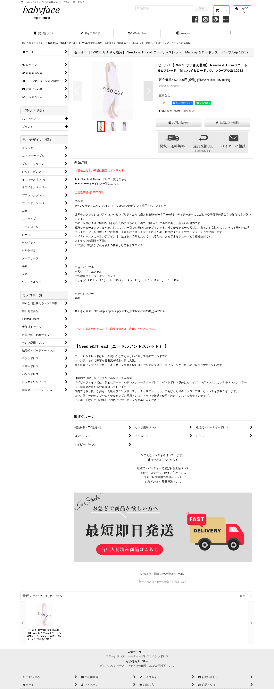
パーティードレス (138, 656)
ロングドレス (160, 656)
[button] (230, 33)
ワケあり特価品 (136, 665)
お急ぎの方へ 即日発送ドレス (163, 481)
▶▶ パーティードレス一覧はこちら (97, 183)
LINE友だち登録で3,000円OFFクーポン (162, 573)
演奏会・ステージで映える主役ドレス (163, 472)
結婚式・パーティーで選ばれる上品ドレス (163, 468)
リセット (246, 596)
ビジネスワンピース (112, 665)
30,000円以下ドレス (161, 665)
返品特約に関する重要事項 (176, 111)
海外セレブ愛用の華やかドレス (163, 477)
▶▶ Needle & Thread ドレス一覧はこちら (101, 179)
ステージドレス (115, 656)
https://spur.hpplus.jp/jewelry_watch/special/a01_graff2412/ (129, 311)
